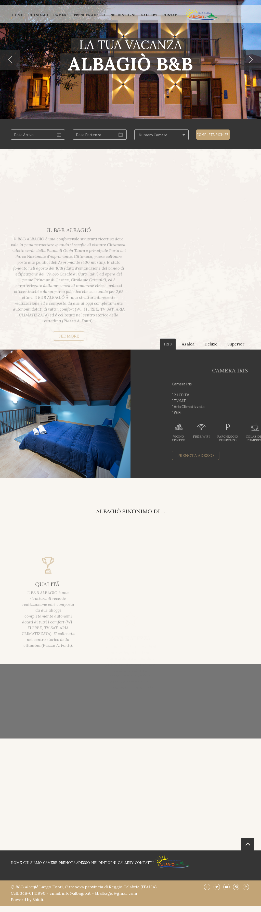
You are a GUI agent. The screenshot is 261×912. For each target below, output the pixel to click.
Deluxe (210, 343)
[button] (10, 60)
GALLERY (149, 15)
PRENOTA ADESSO (89, 15)
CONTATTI (171, 15)
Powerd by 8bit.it (27, 899)
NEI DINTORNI (123, 15)
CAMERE (61, 15)
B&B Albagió (27, 886)
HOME (17, 15)
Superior (235, 343)
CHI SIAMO (38, 15)
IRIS (168, 343)
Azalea (188, 343)
